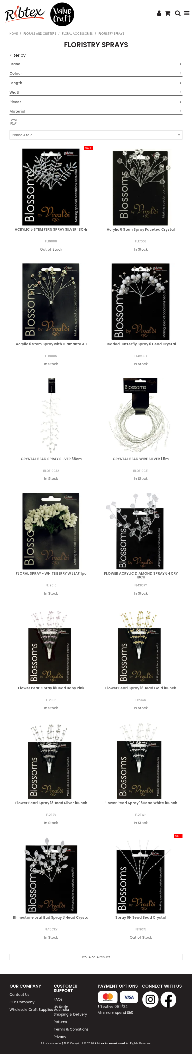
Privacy (60, 1036)
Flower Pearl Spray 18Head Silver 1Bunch (51, 802)
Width (15, 92)
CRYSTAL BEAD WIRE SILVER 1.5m (141, 458)
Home (14, 34)
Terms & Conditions (71, 1029)
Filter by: (18, 55)
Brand (15, 63)
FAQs (58, 999)
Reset (96, 121)
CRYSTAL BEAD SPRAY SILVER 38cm (51, 458)
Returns (60, 1021)
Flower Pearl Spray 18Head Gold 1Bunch (140, 688)
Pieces (16, 101)
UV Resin (61, 1006)
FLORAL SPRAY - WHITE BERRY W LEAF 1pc (51, 573)
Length (16, 82)
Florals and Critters (40, 34)
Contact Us (19, 994)
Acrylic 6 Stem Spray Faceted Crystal (141, 229)
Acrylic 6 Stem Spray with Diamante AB (51, 344)
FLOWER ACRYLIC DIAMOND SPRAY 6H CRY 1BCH (141, 575)
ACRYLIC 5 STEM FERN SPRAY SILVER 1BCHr (51, 229)
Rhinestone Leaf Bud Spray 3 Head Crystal (51, 917)
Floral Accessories (77, 34)
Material (17, 111)
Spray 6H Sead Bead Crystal (140, 917)
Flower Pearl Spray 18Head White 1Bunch (140, 802)
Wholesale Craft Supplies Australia (30, 1009)
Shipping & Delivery (70, 1014)
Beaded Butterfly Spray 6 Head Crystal (141, 344)
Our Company (22, 1002)
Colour (16, 73)
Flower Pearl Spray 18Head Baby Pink (51, 688)
